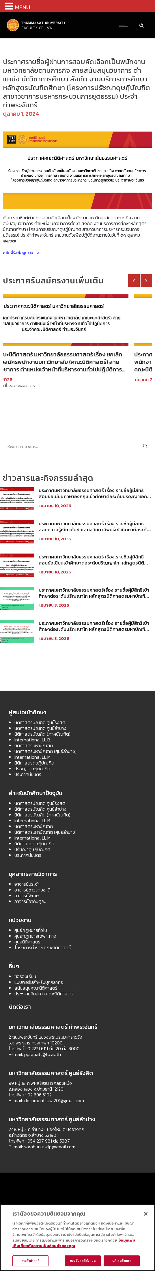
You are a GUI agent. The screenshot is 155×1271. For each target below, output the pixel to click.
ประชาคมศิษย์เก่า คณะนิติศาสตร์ (43, 993)
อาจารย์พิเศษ (26, 895)
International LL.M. (32, 757)
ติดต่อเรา (20, 1006)
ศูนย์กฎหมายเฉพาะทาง (35, 935)
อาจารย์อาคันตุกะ (30, 901)
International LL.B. (32, 739)
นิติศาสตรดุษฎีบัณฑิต (34, 762)
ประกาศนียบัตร (27, 774)
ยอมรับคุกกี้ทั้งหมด (83, 1261)
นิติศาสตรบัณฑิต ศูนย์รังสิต (39, 722)
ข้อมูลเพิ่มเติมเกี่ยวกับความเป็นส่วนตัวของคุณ (73, 1243)
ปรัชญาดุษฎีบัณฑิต (32, 768)
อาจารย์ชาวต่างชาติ (32, 889)
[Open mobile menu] (125, 25)
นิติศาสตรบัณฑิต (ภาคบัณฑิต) (42, 733)
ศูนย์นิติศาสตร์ (27, 941)
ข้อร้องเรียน (25, 976)
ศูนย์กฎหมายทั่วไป (30, 930)
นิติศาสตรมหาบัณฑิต (33, 745)
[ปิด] (145, 1214)
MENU (22, 7)
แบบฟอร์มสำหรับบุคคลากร (38, 982)
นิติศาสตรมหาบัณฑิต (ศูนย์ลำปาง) (45, 751)
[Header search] (141, 25)
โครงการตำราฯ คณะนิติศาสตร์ (42, 947)
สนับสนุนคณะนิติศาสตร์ (35, 987)
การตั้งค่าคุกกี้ (30, 1261)
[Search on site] (77, 446)
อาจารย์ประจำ (27, 884)
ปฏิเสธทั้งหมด (121, 1261)
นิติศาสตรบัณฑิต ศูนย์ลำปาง (40, 728)
